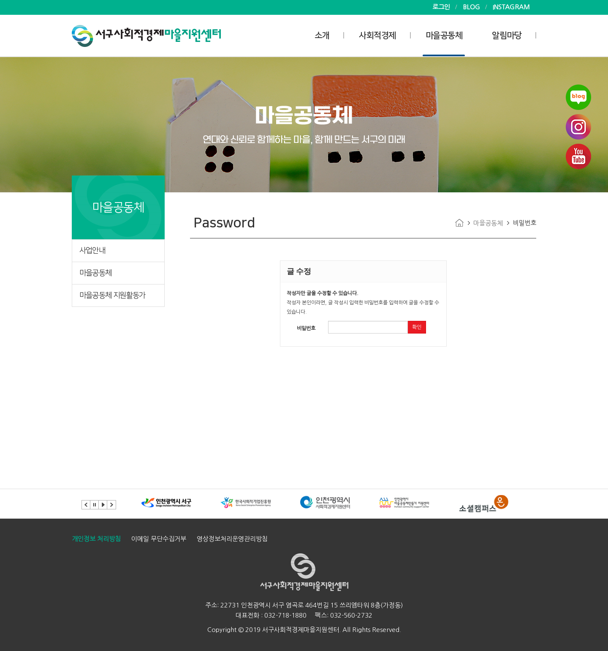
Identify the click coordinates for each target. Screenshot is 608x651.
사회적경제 (377, 35)
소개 (322, 35)
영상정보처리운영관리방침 (232, 539)
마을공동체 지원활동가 (112, 295)
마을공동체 (444, 35)
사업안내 (92, 250)
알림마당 (506, 35)
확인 (416, 327)
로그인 (441, 7)
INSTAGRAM (511, 7)
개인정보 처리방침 (96, 539)
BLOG (471, 7)
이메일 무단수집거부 (158, 539)
